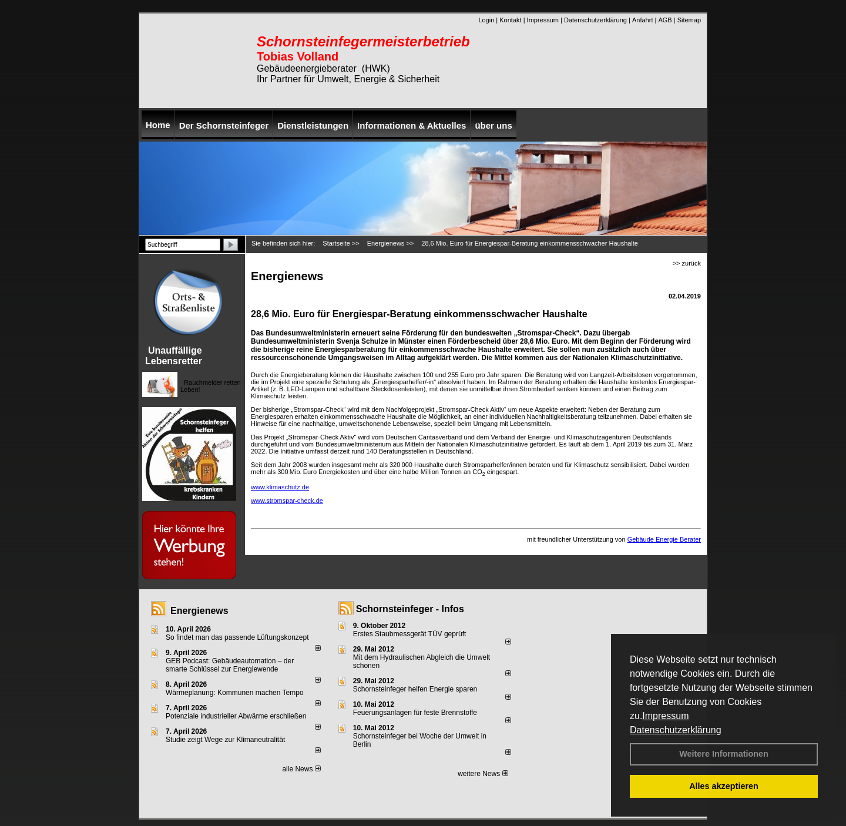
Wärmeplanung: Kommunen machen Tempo (235, 693)
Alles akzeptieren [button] (723, 786)
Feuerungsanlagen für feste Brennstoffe (415, 713)
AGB (665, 19)
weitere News (483, 774)
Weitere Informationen (723, 753)
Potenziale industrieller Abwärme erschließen (236, 716)
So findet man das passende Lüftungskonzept (237, 637)
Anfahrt (642, 19)
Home (158, 125)
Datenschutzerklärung (675, 730)
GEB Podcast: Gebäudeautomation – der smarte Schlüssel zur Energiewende (230, 665)
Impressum (665, 716)
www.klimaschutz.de (280, 487)
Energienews (199, 611)
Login (486, 19)
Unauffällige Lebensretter (173, 355)
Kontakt (510, 19)
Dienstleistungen (312, 125)
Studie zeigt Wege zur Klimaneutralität (225, 740)
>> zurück (687, 263)
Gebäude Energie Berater (664, 539)
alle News (301, 769)
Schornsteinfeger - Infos (410, 609)
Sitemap (689, 19)
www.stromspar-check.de (287, 500)
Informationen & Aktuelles (411, 125)
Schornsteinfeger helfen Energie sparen (415, 689)
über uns (493, 125)
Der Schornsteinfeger (224, 125)
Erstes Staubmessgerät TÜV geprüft (409, 634)
